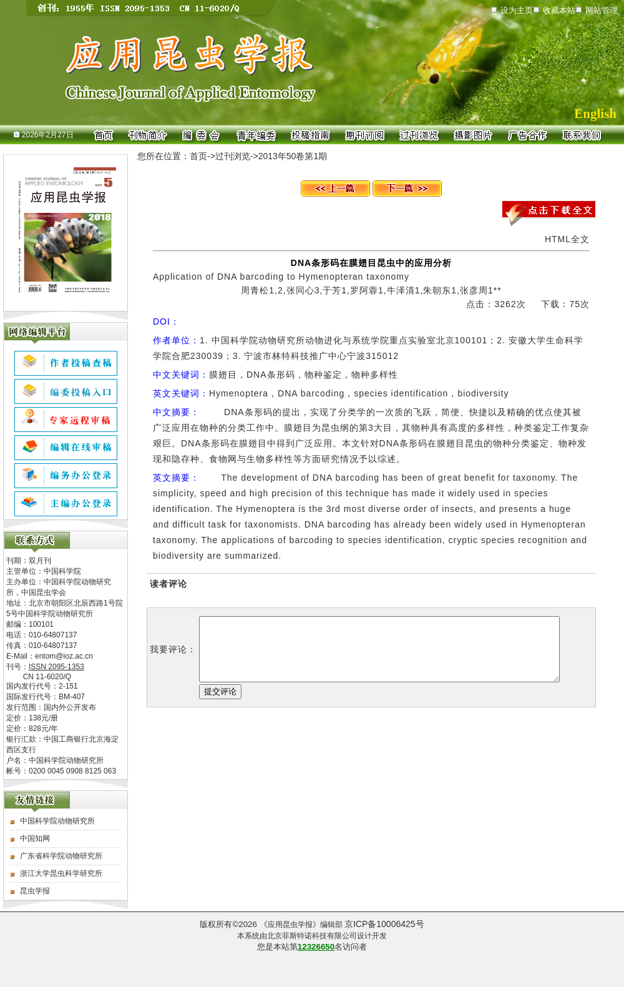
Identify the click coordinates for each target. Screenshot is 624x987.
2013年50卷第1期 (293, 156)
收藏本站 (559, 10)
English (595, 113)
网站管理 (601, 10)
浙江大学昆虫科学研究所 (61, 873)
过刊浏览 (232, 156)
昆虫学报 (35, 890)
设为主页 (516, 10)
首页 (198, 156)
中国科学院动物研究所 (57, 821)
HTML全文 (567, 239)
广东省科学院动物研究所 (61, 856)
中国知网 (35, 838)
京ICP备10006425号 (384, 924)
